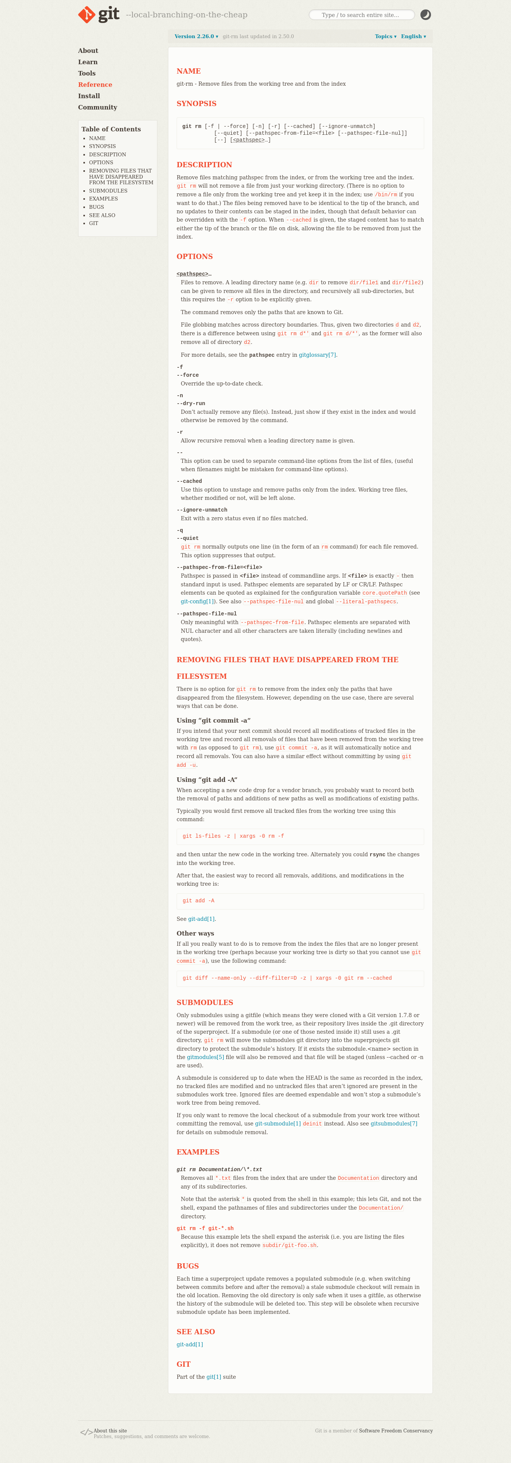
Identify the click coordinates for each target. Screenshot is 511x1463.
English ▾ (413, 36)
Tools (87, 73)
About (88, 50)
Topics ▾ (386, 36)
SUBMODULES (108, 191)
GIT (93, 223)
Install (89, 96)
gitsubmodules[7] (394, 1124)
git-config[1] (197, 601)
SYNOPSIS (102, 146)
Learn (88, 62)
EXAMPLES (103, 199)
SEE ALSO (102, 215)
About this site (110, 1431)
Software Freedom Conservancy (396, 1431)
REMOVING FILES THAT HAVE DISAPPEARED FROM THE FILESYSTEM (121, 176)
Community (97, 107)
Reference (95, 84)
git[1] (213, 1377)
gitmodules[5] (205, 1057)
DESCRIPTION (107, 154)
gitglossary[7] (317, 355)
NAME (97, 138)
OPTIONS (101, 162)
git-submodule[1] (278, 1124)
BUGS (96, 207)
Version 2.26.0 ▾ (196, 36)
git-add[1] (201, 919)
